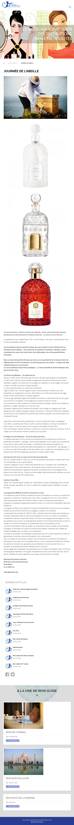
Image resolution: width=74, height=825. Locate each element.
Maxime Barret (18, 647)
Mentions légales (37, 822)
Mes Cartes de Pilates (20, 639)
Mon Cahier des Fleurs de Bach (23, 655)
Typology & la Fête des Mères (23, 614)
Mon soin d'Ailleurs (17, 778)
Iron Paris (16, 631)
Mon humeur (12, 63)
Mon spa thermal (16, 732)
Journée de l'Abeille (27, 63)
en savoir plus (13, 740)
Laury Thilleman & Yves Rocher (23, 622)
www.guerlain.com (11, 572)
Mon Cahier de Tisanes (20, 664)
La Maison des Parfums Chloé (23, 606)
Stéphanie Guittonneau (21, 597)
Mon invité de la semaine (20, 798)
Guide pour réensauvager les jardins (25, 589)
